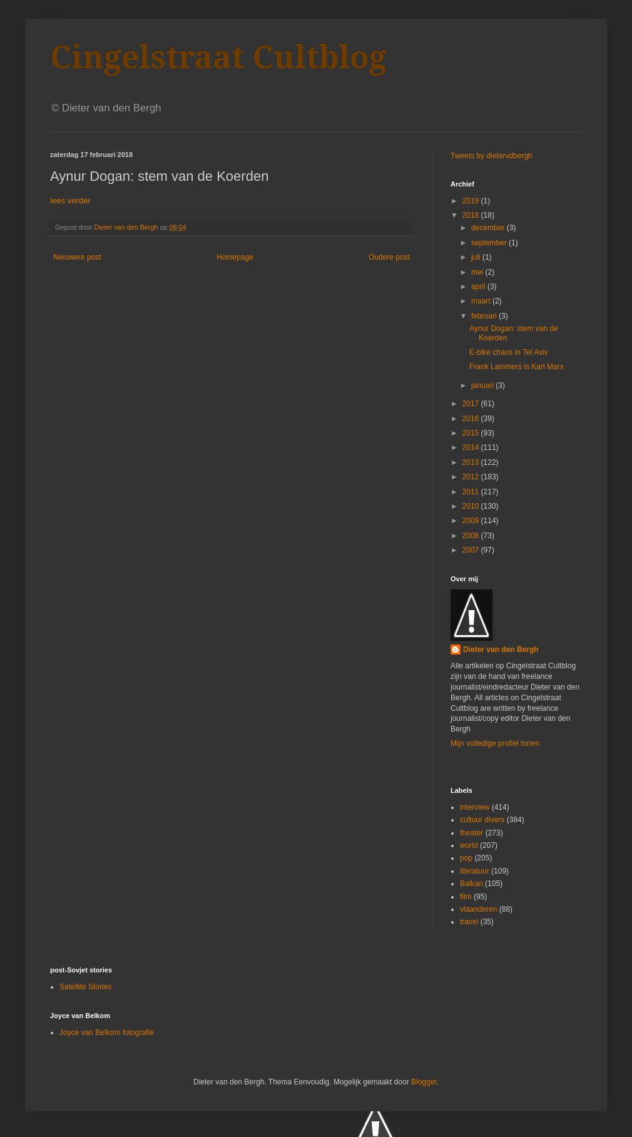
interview (474, 807)
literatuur (474, 871)
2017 (471, 403)
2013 (471, 462)
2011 (471, 491)
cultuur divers (482, 819)
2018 (471, 215)
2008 (471, 535)
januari (483, 385)
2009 (471, 520)
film (466, 896)
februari (485, 316)
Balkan (471, 883)
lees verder (70, 200)
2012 (471, 476)
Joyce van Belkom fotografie (106, 1032)
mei (478, 272)
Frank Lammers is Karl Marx (516, 366)
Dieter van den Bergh (501, 649)
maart (481, 301)
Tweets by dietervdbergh (492, 155)
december (489, 227)
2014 (471, 447)
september (490, 242)
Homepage (235, 257)
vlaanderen (478, 909)
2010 (471, 506)
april (479, 286)
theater (471, 833)
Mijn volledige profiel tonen (495, 743)
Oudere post (389, 257)
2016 (471, 418)
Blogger (424, 1082)
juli (476, 257)
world (469, 845)
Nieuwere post (77, 257)
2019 (471, 200)
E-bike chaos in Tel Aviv (508, 352)
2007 (471, 550)
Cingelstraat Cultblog (218, 57)
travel (469, 921)
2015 (471, 433)
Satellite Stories (85, 986)
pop (466, 858)
